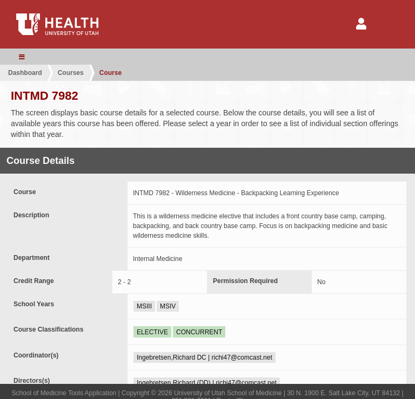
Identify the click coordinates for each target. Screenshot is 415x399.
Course (110, 73)
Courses (71, 73)
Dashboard (25, 73)
